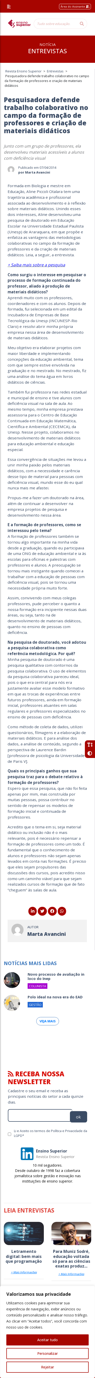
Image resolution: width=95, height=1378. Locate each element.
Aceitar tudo (47, 1339)
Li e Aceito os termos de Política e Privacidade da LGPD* (50, 1133)
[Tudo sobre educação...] (55, 24)
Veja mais (48, 1021)
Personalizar (47, 1353)
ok (78, 1117)
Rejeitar (47, 1367)
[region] (47, 1332)
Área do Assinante (75, 6)
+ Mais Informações (24, 1272)
